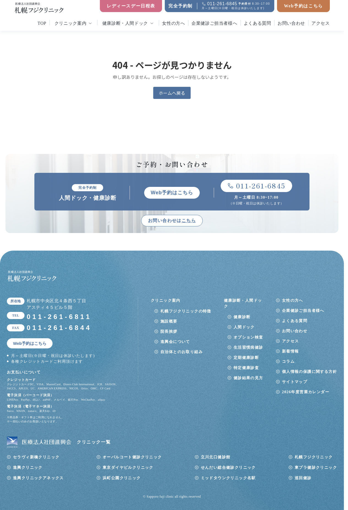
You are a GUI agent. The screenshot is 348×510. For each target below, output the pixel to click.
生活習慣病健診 (248, 347)
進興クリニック (28, 467)
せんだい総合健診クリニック (228, 467)
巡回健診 (303, 478)
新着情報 (290, 351)
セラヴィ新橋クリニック (36, 457)
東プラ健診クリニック (316, 467)
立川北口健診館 (216, 457)
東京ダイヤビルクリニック (128, 467)
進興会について (175, 342)
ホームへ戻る (172, 93)
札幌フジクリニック (314, 457)
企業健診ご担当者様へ (214, 23)
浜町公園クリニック (122, 478)
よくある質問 (257, 23)
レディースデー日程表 (131, 6)
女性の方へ (173, 23)
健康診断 (242, 317)
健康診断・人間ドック (125, 23)
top (42, 23)
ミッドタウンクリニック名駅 (228, 478)
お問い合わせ (291, 23)
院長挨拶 (168, 331)
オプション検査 (248, 337)
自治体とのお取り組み (181, 352)
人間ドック (244, 327)
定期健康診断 (246, 358)
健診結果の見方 (248, 378)
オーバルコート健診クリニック (132, 457)
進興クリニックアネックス (38, 478)
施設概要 (168, 321)
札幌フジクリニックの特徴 (185, 311)
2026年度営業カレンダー (305, 392)
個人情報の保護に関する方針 (309, 372)
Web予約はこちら (303, 6)
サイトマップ (294, 382)
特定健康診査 (246, 368)
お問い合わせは (172, 220)
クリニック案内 (70, 23)
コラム (288, 361)
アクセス (320, 23)
